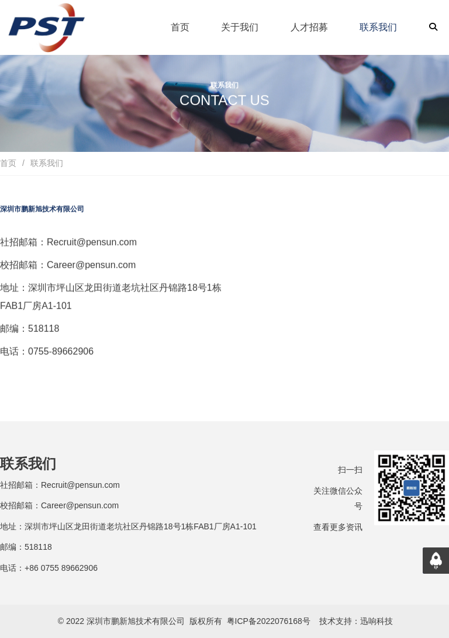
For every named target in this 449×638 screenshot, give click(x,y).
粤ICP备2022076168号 (268, 621)
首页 (8, 163)
